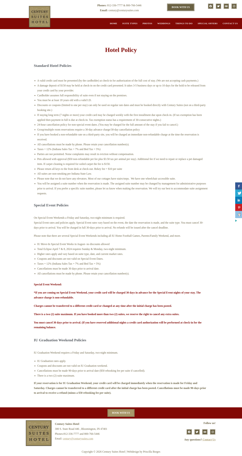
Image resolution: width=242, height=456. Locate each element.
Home (113, 23)
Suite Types (129, 23)
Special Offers (208, 23)
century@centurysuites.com (78, 438)
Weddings (163, 23)
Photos (147, 23)
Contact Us (230, 23)
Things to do (184, 23)
